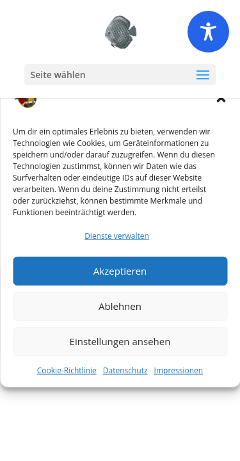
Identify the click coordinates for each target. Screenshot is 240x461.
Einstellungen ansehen (120, 341)
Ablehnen (120, 306)
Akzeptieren (120, 270)
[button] (220, 98)
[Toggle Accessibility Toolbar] (208, 32)
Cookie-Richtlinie (67, 369)
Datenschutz (125, 369)
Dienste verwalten (116, 235)
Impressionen (179, 369)
